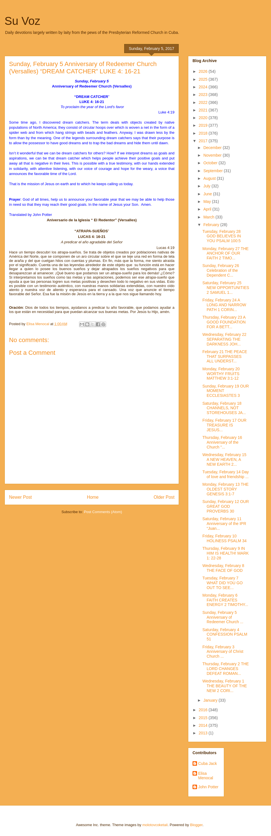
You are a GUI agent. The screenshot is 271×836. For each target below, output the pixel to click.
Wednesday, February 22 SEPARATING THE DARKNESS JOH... (224, 339)
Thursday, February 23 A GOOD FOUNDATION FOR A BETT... (224, 322)
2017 (204, 141)
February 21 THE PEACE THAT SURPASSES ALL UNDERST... (224, 356)
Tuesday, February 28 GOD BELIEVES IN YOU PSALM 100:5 (221, 236)
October (210, 163)
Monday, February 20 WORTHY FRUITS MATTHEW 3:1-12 (221, 374)
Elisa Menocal (205, 775)
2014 (204, 725)
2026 (204, 71)
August (210, 178)
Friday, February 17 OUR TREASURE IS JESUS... (224, 425)
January (210, 700)
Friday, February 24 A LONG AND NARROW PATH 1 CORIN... (224, 305)
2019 (204, 125)
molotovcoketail (155, 825)
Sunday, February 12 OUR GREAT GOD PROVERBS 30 (225, 506)
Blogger (196, 825)
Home (93, 497)
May (207, 201)
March (209, 217)
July (207, 186)
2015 (204, 717)
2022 (204, 102)
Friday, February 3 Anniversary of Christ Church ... (222, 652)
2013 (204, 733)
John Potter (208, 787)
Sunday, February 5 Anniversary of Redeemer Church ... (222, 617)
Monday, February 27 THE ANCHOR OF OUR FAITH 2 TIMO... (225, 253)
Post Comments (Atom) (103, 512)
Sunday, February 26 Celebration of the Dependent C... (220, 270)
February (211, 224)
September (213, 170)
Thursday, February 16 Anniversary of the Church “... (222, 442)
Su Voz (22, 21)
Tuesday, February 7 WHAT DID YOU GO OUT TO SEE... (222, 583)
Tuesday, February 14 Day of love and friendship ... (225, 474)
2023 (204, 94)
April (207, 209)
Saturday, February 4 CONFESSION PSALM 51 (224, 634)
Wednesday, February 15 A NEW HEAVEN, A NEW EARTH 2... (224, 459)
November (212, 155)
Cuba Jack (207, 763)
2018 (204, 133)
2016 (204, 710)
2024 (204, 87)
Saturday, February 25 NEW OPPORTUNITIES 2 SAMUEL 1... (225, 288)
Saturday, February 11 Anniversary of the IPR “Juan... (224, 524)
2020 (204, 117)
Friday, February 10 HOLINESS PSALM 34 (224, 538)
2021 (204, 110)
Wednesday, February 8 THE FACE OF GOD (223, 568)
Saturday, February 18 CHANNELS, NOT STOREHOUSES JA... (224, 408)
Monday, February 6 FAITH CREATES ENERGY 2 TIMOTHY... (225, 600)
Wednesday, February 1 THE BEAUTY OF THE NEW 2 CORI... (224, 686)
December (212, 147)
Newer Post (20, 497)
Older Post (164, 497)
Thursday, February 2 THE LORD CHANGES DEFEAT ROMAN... (225, 669)
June (208, 194)
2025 (204, 79)
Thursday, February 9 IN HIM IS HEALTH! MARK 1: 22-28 (225, 553)
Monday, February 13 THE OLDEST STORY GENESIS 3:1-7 (225, 489)
